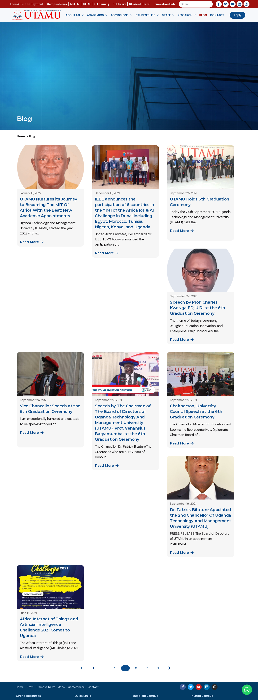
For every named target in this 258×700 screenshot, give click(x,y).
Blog (203, 15)
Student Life (147, 15)
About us (74, 15)
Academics (97, 15)
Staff (168, 15)
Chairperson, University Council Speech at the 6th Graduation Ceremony (196, 411)
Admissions (122, 15)
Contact (217, 15)
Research (187, 15)
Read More (32, 241)
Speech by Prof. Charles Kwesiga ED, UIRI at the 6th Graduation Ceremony (197, 308)
